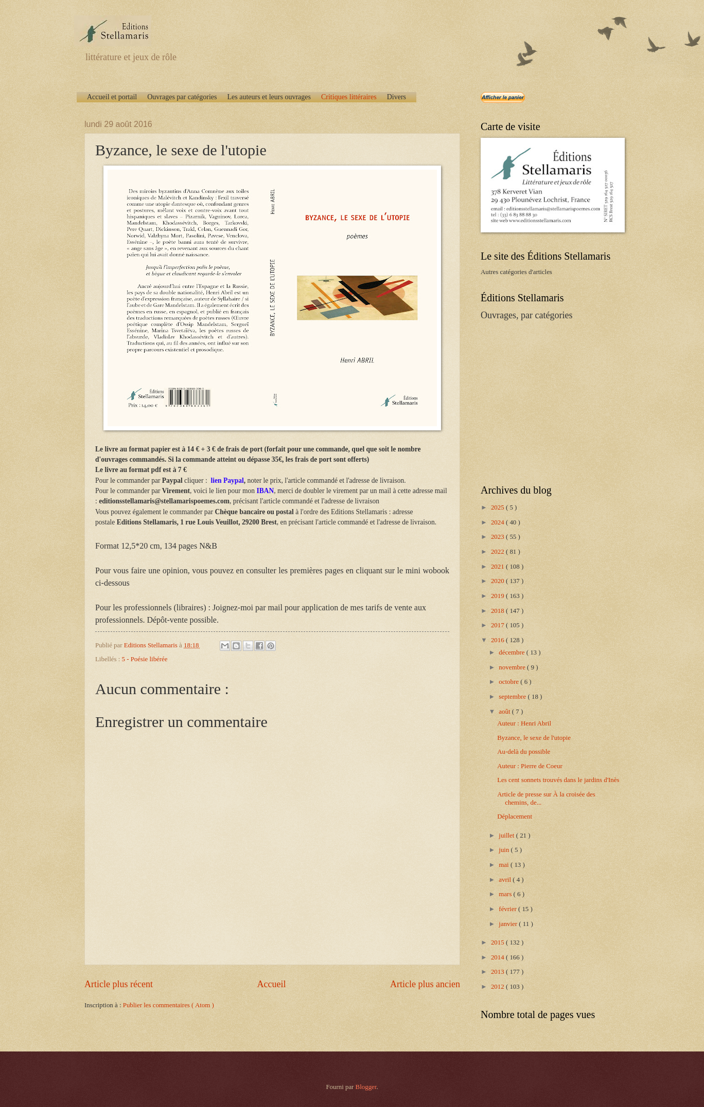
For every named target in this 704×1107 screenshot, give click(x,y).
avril (506, 879)
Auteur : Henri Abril (524, 723)
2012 (498, 986)
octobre (509, 681)
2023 (498, 536)
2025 (498, 507)
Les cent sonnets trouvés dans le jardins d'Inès (558, 780)
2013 (498, 971)
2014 (498, 957)
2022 (498, 551)
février (508, 909)
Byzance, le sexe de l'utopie (534, 737)
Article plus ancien (425, 984)
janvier (509, 924)
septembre (513, 696)
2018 (498, 610)
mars (506, 894)
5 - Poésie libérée (145, 659)
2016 (498, 640)
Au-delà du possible (523, 751)
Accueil (271, 984)
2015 (498, 942)
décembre (512, 652)
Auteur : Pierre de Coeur (529, 766)
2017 (498, 625)
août (505, 711)
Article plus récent (118, 984)
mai (505, 864)
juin (505, 850)
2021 (498, 566)
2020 (498, 581)
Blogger (366, 1087)
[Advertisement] (545, 401)
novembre (513, 667)
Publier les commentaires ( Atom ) (168, 1005)
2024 (498, 522)
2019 (498, 596)
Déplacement (514, 816)
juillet (507, 835)
